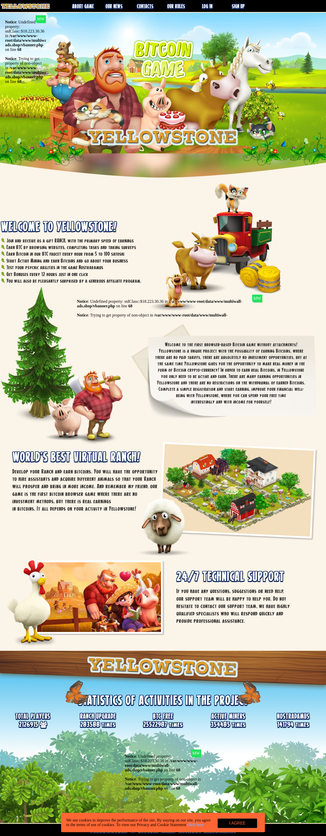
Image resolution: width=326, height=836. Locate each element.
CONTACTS (145, 6)
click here (195, 825)
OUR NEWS (114, 6)
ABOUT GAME (83, 6)
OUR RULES (176, 6)
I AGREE (237, 823)
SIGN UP (238, 6)
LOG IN (207, 6)
